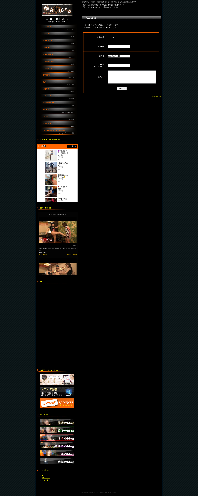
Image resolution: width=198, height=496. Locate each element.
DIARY (59, 117)
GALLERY (59, 35)
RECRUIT (59, 110)
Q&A (59, 83)
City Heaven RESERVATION (59, 131)
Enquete (59, 90)
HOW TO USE (59, 55)
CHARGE (59, 48)
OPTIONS (59, 76)
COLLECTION (59, 62)
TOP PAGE (59, 28)
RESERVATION (59, 104)
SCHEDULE (59, 42)
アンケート (46, 478)
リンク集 (45, 480)
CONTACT (59, 97)
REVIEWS (59, 124)
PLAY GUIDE (59, 69)
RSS (43, 475)
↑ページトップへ (156, 99)
